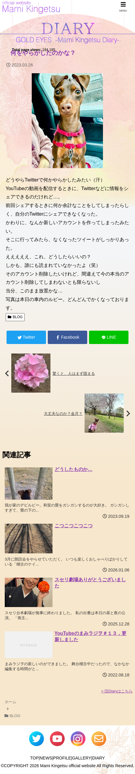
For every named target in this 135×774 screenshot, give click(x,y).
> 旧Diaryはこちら (117, 691)
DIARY (98, 758)
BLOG (15, 317)
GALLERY (81, 758)
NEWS (46, 758)
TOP (34, 758)
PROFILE (62, 758)
